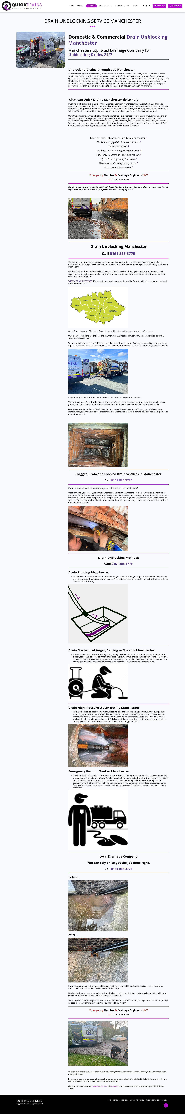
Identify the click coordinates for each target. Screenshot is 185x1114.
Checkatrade (96, 1086)
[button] (143, 6)
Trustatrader (114, 1086)
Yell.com (104, 1086)
